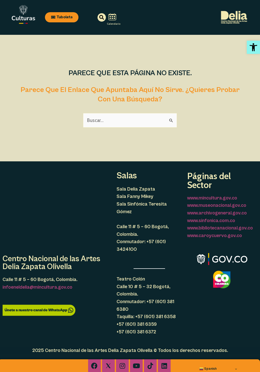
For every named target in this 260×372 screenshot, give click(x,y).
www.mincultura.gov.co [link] (212, 198)
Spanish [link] (208, 369)
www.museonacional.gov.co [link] (216, 205)
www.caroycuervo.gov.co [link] (214, 235)
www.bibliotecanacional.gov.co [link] (220, 228)
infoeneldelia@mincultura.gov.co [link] (37, 287)
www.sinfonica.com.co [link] (211, 220)
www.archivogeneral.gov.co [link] (217, 213)
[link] (253, 47)
